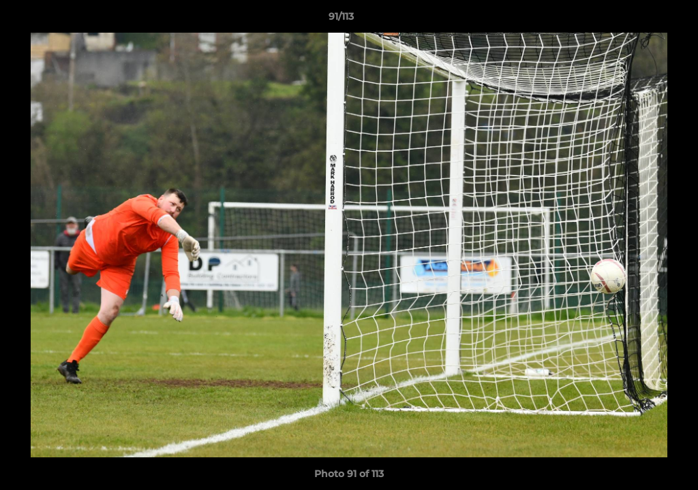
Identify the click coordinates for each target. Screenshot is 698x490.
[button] (641, 20)
